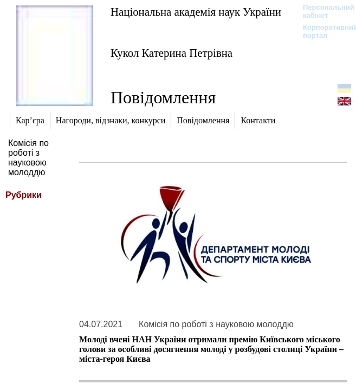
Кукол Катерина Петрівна (171, 53)
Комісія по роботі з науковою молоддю (28, 157)
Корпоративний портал (323, 31)
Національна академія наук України (196, 11)
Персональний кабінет (323, 11)
